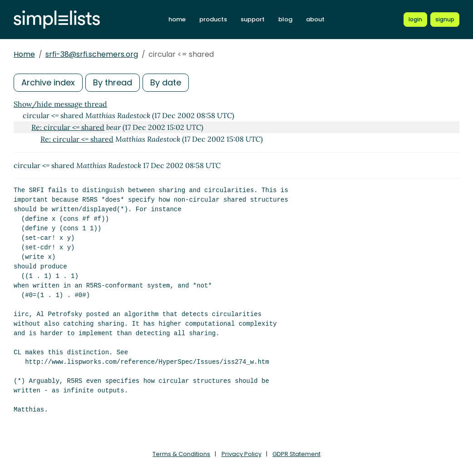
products (213, 19)
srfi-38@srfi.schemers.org (91, 54)
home (177, 19)
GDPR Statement (296, 454)
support (253, 19)
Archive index (48, 82)
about (315, 19)
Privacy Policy (241, 454)
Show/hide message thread (60, 104)
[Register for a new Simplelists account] (444, 19)
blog (285, 19)
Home (24, 54)
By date (165, 82)
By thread (112, 82)
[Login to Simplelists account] (415, 19)
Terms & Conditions (181, 454)
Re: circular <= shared (67, 127)
